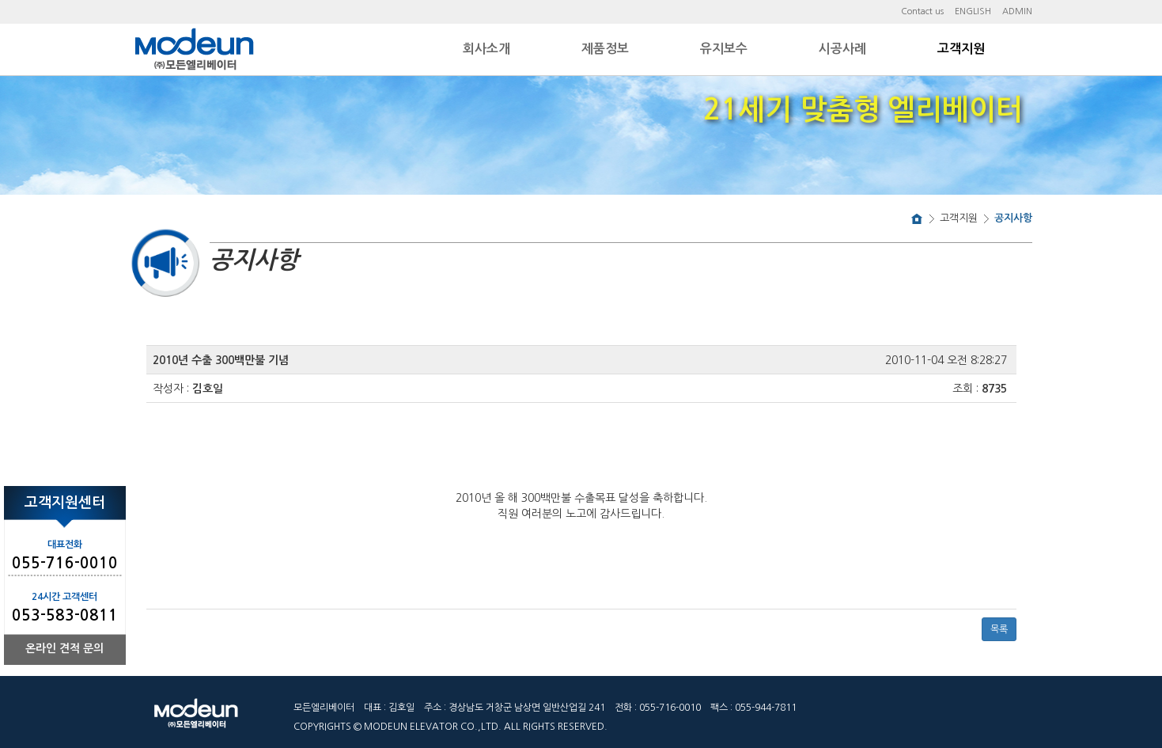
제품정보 (605, 49)
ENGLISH (973, 11)
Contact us (922, 11)
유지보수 (724, 49)
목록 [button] (999, 629)
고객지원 (961, 49)
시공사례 (842, 49)
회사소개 (486, 49)
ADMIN (1017, 11)
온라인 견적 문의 (64, 648)
